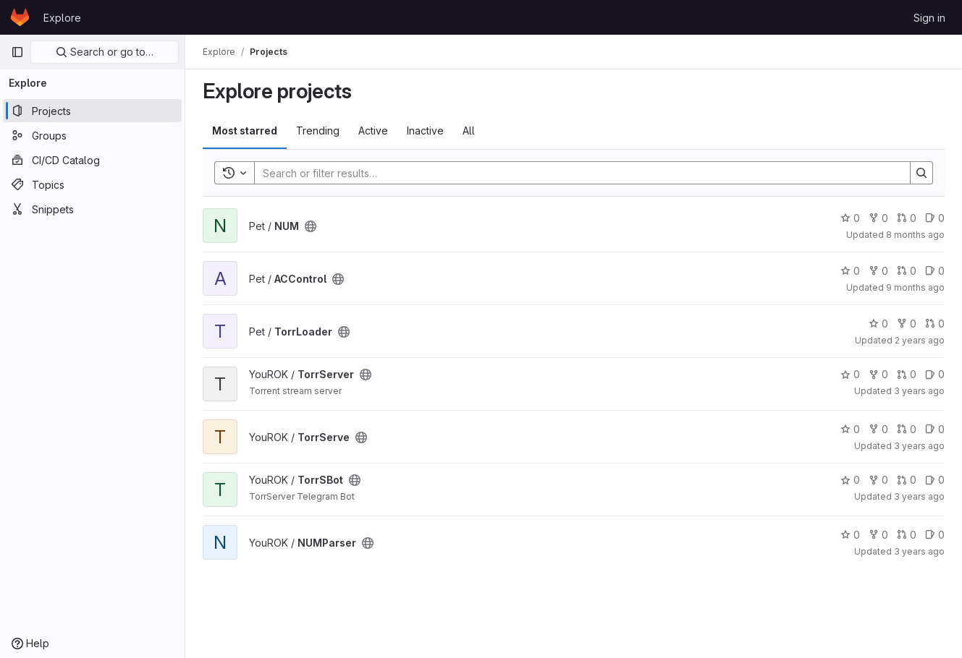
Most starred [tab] (244, 130)
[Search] (575, 172)
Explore (62, 18)
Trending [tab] (317, 130)
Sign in (929, 18)
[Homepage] (20, 17)
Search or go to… (104, 52)
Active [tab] (373, 130)
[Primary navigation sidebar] (17, 52)
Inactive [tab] (425, 130)
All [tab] (469, 130)
